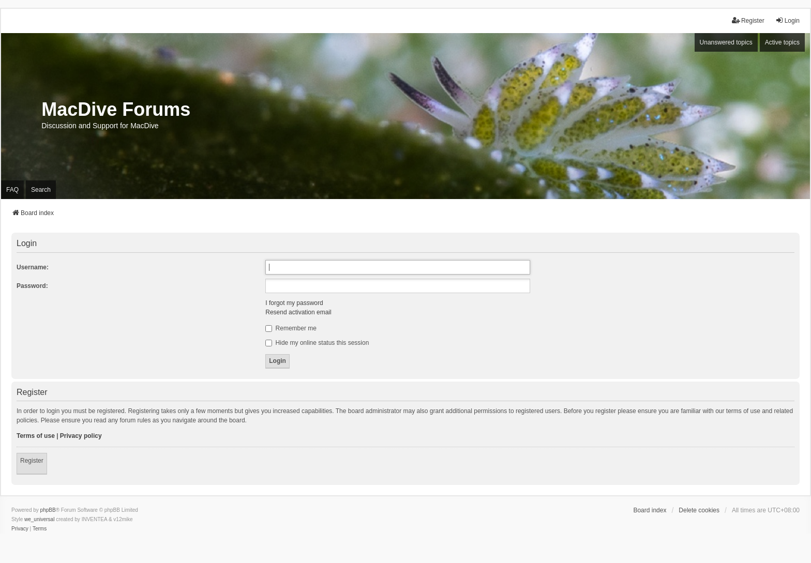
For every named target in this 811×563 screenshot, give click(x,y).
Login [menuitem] (787, 20)
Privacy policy (81, 435)
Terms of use (36, 435)
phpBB (48, 510)
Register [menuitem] (748, 20)
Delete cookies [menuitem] (699, 510)
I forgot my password (294, 303)
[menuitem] (19, 529)
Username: (33, 267)
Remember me (291, 328)
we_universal (39, 519)
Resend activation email (298, 312)
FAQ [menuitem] (12, 189)
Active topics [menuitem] (782, 42)
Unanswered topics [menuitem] (726, 42)
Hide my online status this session (317, 342)
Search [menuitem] (41, 189)
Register (31, 460)
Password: (32, 286)
